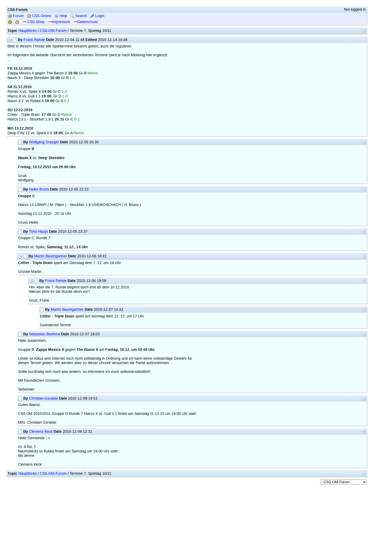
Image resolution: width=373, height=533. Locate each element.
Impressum (59, 22)
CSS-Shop (33, 22)
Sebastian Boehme (44, 334)
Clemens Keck (41, 431)
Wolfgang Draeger (44, 142)
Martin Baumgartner (50, 256)
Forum (16, 16)
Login (97, 16)
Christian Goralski (43, 398)
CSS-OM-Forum (53, 31)
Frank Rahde (34, 40)
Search (78, 16)
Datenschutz (85, 22)
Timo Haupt (38, 231)
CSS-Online (39, 16)
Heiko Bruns (39, 189)
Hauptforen (27, 31)
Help (60, 16)
